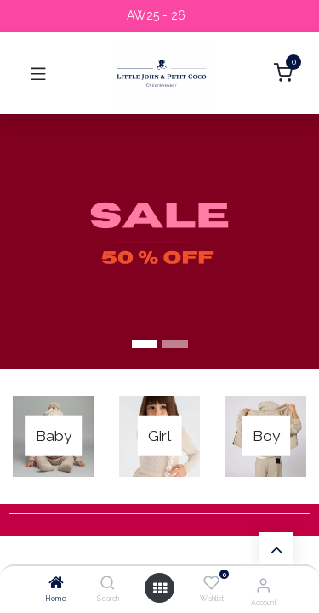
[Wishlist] (211, 583)
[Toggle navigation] (38, 73)
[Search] (108, 584)
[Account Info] (263, 585)
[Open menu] (160, 588)
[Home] (56, 584)
